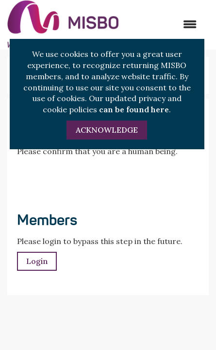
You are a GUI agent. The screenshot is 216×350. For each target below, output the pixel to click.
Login (37, 261)
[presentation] (91, 181)
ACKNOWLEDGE (107, 130)
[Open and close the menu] (162, 24)
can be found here (134, 109)
